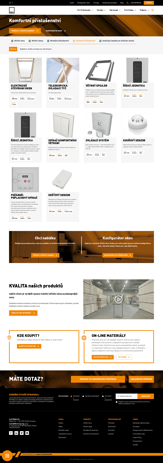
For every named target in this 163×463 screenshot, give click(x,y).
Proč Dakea (130, 10)
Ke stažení (136, 426)
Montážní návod (64, 430)
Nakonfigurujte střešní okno (117, 255)
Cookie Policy (137, 437)
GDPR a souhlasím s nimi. (126, 403)
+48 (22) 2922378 (14, 427)
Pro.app (96, 3)
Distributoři (112, 426)
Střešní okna (18, 41)
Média (60, 426)
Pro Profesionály (85, 10)
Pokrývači (111, 423)
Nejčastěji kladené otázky (141, 423)
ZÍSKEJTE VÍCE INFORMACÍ (23, 313)
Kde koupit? (62, 437)
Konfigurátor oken (83, 3)
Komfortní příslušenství (84, 41)
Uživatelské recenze (65, 434)
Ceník (72, 3)
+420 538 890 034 (135, 3)
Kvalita (61, 423)
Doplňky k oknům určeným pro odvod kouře (36, 49)
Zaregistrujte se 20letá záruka (142, 430)
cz (11, 2)
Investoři (111, 434)
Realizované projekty (109, 3)
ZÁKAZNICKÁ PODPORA (141, 379)
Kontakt (149, 3)
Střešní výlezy (35, 41)
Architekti (111, 430)
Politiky (139, 402)
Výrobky (101, 10)
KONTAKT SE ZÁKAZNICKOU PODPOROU (98, 379)
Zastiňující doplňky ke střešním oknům (116, 41)
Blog (122, 3)
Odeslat (145, 396)
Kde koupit (115, 10)
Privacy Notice (137, 441)
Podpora (145, 10)
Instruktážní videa (139, 434)
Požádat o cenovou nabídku (24, 31)
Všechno (13, 49)
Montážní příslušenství (58, 41)
